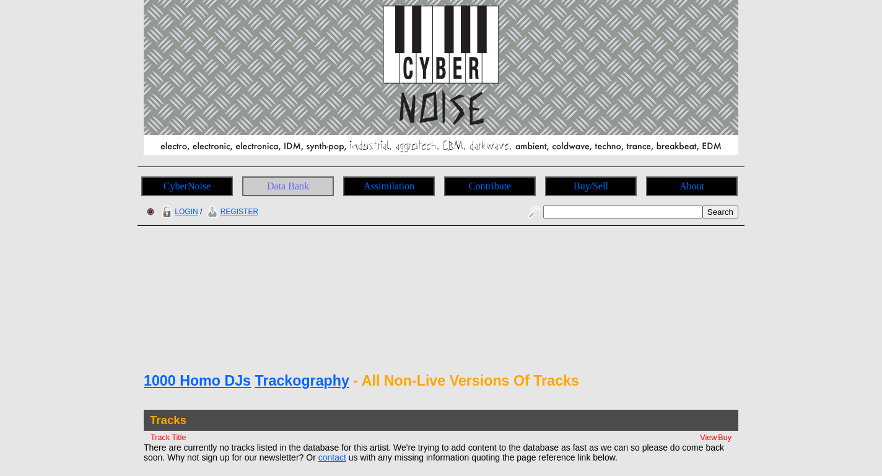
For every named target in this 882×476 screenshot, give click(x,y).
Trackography (302, 381)
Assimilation (389, 186)
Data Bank (288, 186)
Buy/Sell (591, 186)
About (691, 186)
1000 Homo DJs (197, 381)
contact (332, 457)
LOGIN (178, 211)
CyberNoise (187, 186)
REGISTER (231, 211)
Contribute (490, 186)
